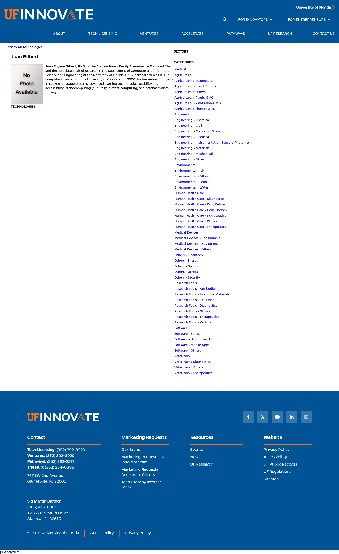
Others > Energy (186, 260)
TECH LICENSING (103, 33)
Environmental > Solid (190, 181)
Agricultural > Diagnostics (193, 80)
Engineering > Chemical (192, 120)
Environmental (185, 165)
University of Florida (313, 7)
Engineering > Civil (188, 125)
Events (196, 449)
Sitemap (271, 478)
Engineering (183, 114)
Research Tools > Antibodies (195, 288)
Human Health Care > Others (195, 221)
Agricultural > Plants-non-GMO (197, 103)
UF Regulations (277, 471)
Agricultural (183, 75)
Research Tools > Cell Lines (194, 300)
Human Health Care (189, 193)
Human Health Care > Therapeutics (200, 226)
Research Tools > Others (192, 311)
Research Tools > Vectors (192, 322)
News (195, 456)
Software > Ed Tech (188, 333)
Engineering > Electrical (192, 136)
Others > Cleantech (188, 255)
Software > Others (187, 350)
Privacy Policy (277, 449)
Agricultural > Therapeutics (194, 108)
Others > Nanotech (188, 266)
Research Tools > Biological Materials (201, 294)
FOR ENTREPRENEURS (307, 19)
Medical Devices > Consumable (197, 238)
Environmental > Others (192, 176)
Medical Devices (186, 232)
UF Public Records (280, 464)
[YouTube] (277, 417)
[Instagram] (306, 417)
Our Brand (130, 449)
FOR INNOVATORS (253, 19)
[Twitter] (262, 417)
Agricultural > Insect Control (195, 86)
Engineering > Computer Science (198, 131)
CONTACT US (324, 33)
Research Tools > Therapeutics (196, 316)
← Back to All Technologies (22, 47)
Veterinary (182, 356)
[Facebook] (248, 417)
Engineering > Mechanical (193, 153)
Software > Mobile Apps (191, 345)
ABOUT (60, 33)
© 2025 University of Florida (53, 532)
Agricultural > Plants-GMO (194, 97)
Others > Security (187, 277)
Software (181, 328)
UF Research (201, 464)
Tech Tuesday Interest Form (141, 484)
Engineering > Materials (191, 148)
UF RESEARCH (280, 33)
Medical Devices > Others (193, 249)
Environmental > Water (191, 187)
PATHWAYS (237, 33)
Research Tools (185, 283)
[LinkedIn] (291, 417)
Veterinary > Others (188, 367)
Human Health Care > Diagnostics (199, 198)
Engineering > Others (190, 159)
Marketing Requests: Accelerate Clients (140, 472)
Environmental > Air (189, 170)
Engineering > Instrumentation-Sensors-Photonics (212, 142)
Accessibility (275, 456)
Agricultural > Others (190, 92)
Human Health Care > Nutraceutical (200, 215)
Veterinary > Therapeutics (193, 373)
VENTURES (150, 33)
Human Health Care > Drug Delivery (200, 204)
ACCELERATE (193, 33)
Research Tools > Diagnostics (195, 305)
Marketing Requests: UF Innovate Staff (143, 459)
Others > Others (186, 271)
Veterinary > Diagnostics (192, 361)
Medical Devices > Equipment (196, 243)
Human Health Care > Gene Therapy (200, 210)
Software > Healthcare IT (192, 339)
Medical (180, 69)
